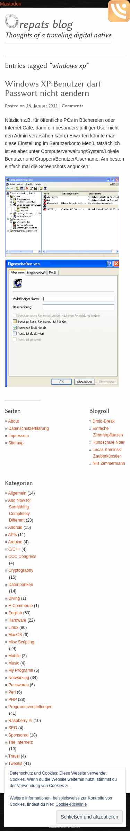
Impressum (18, 435)
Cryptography (20, 570)
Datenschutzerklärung (28, 428)
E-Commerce (20, 605)
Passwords (18, 685)
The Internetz (20, 742)
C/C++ (14, 549)
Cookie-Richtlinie (71, 804)
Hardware (17, 620)
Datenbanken (20, 584)
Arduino (15, 542)
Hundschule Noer (109, 442)
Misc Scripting (21, 642)
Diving (14, 598)
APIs (12, 534)
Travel (14, 756)
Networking (18, 677)
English (15, 613)
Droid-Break (104, 421)
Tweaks (15, 763)
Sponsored (18, 735)
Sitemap (16, 443)
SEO (12, 727)
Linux (13, 627)
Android (15, 527)
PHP (12, 699)
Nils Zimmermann (109, 463)
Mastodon (10, 4)
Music (13, 663)
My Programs (20, 670)
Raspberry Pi (20, 720)
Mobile (14, 655)
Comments (73, 106)
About (13, 421)
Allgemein (17, 493)
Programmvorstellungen (30, 706)
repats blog (45, 24)
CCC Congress (22, 556)
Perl (12, 692)
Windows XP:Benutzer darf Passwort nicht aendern (53, 89)
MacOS (15, 634)
